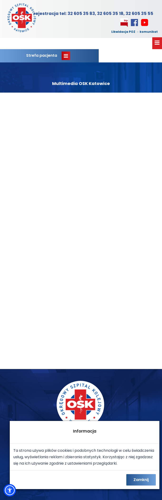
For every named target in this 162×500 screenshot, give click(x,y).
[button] (10, 490)
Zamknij (141, 479)
